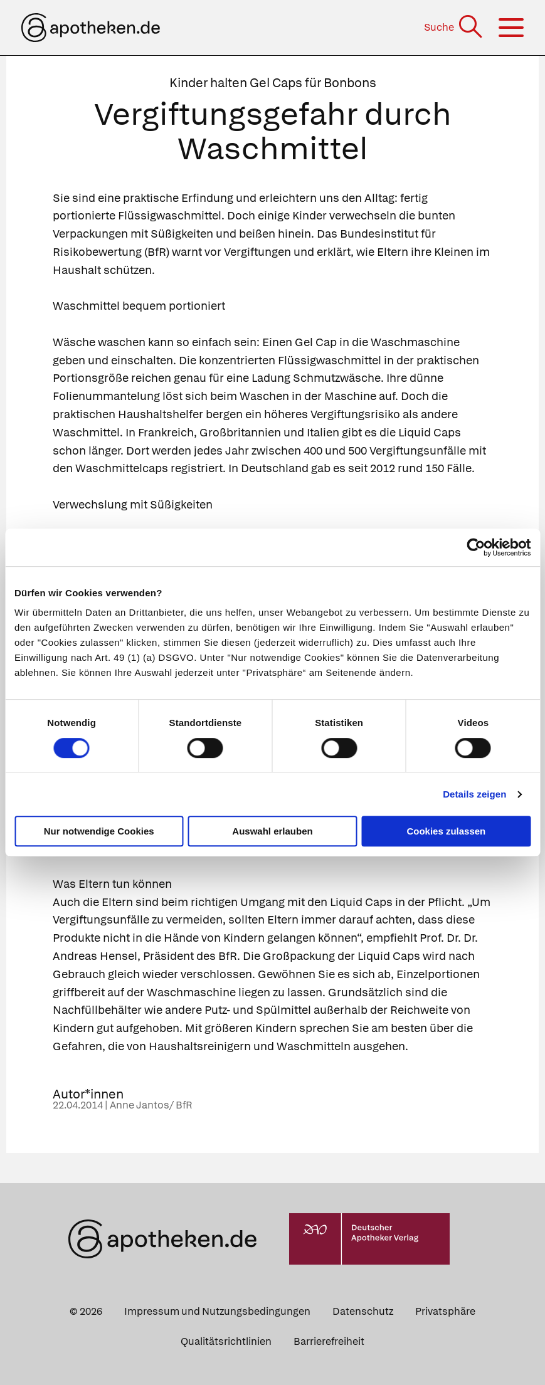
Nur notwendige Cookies (99, 831)
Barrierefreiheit (329, 1341)
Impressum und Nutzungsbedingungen (217, 1311)
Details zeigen (474, 794)
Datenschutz (362, 1311)
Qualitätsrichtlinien (226, 1341)
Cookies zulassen (445, 831)
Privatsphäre (445, 1311)
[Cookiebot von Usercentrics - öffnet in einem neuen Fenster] (476, 547)
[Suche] (454, 27)
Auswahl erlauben (272, 831)
